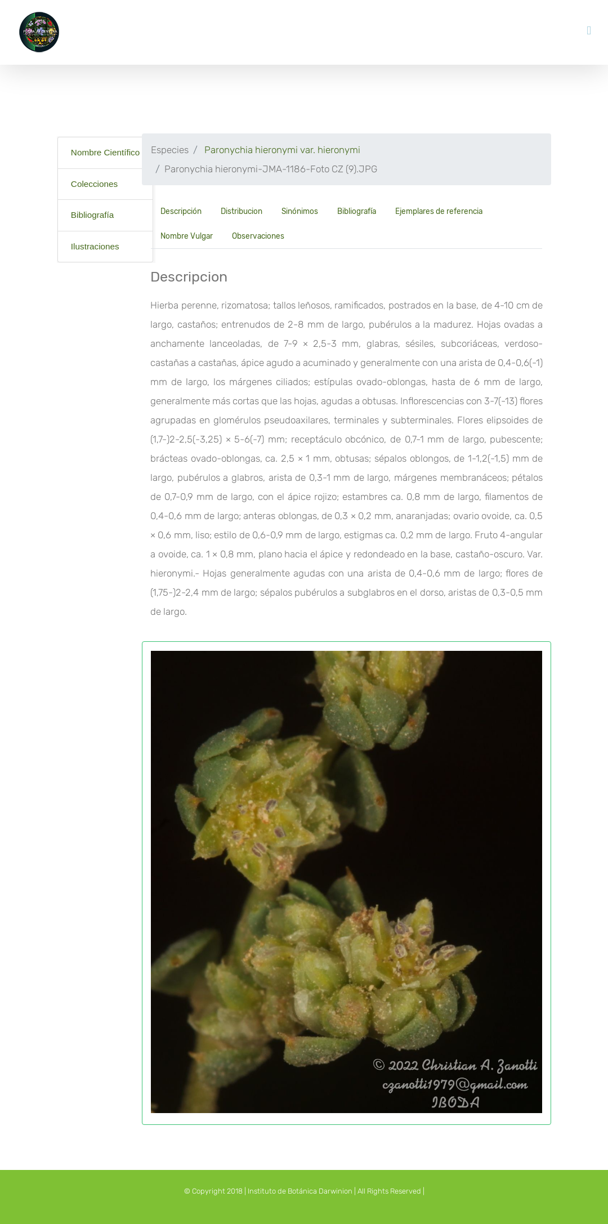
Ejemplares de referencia (438, 211)
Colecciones (94, 184)
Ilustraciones (95, 246)
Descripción (181, 211)
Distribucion (241, 211)
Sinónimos (299, 211)
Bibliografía (92, 215)
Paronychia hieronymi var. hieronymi (282, 149)
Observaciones (258, 235)
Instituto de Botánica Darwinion (300, 1191)
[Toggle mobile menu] (589, 31)
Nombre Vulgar (186, 235)
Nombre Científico (105, 152)
